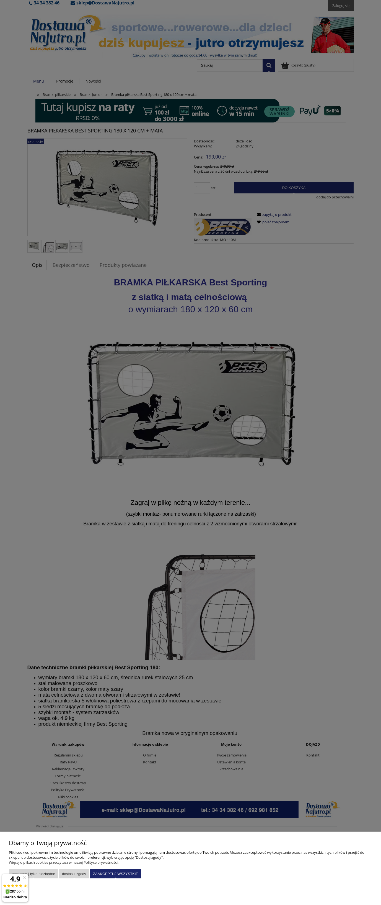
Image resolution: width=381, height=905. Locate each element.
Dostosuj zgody (74, 874)
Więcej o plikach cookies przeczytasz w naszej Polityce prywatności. (63, 862)
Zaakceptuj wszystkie (115, 874)
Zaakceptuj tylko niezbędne (33, 874)
